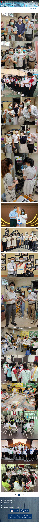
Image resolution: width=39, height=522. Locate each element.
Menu (34, 2)
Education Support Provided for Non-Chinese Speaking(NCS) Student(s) (20, 516)
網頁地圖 (26, 511)
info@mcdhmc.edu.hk (13, 507)
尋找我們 (16, 511)
